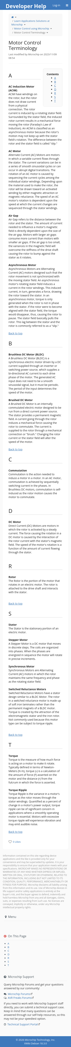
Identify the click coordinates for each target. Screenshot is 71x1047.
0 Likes (17, 841)
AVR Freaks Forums (19, 998)
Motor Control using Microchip (31, 28)
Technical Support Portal (22, 1024)
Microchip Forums (19, 994)
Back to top (16, 333)
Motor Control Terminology (29, 32)
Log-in (56, 5)
